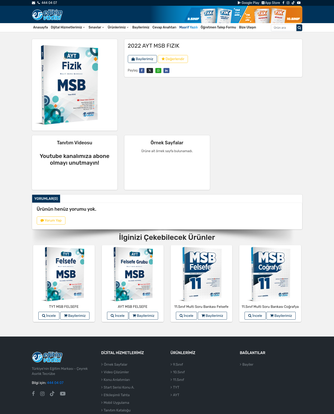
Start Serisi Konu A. (119, 387)
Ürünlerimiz (118, 27)
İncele (49, 316)
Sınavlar (97, 27)
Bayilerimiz (140, 27)
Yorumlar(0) (46, 199)
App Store (271, 3)
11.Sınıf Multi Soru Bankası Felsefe (201, 307)
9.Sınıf (178, 364)
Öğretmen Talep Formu (218, 27)
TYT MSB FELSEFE (64, 307)
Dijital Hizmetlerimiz (68, 27)
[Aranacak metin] (284, 27)
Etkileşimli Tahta (117, 395)
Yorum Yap (51, 220)
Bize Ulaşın (247, 27)
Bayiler (248, 364)
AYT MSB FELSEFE (132, 307)
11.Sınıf (178, 380)
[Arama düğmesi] (299, 27)
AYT (176, 395)
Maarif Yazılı (188, 27)
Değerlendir (173, 59)
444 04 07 (47, 3)
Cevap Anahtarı (164, 27)
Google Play (248, 3)
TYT (176, 387)
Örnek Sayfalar (116, 364)
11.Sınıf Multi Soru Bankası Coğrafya (270, 307)
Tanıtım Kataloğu (117, 410)
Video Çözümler (116, 372)
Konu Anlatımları (117, 380)
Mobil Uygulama (116, 403)
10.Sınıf (179, 372)
